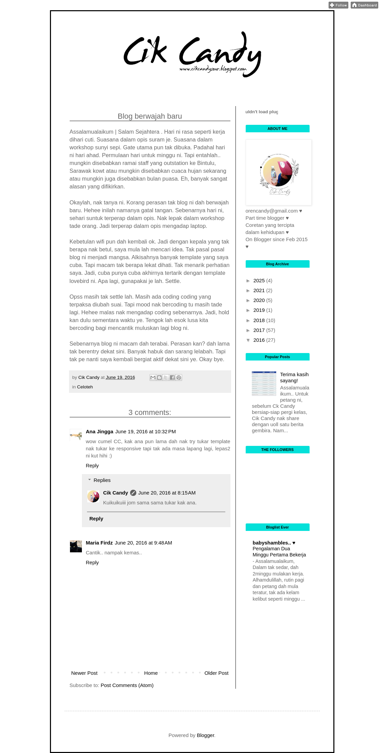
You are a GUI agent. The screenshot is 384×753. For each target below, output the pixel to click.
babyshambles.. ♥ (274, 543)
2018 (260, 320)
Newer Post (84, 673)
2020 (260, 300)
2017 (260, 330)
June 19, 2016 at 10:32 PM (145, 431)
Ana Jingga (100, 431)
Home (151, 673)
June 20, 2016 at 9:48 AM (143, 543)
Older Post (217, 673)
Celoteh (85, 386)
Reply (92, 465)
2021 (260, 290)
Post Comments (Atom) (127, 685)
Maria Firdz (99, 543)
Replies (102, 480)
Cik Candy (115, 493)
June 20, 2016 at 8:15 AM (167, 493)
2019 (260, 310)
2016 (260, 340)
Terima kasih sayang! (294, 377)
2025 (260, 280)
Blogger (205, 735)
